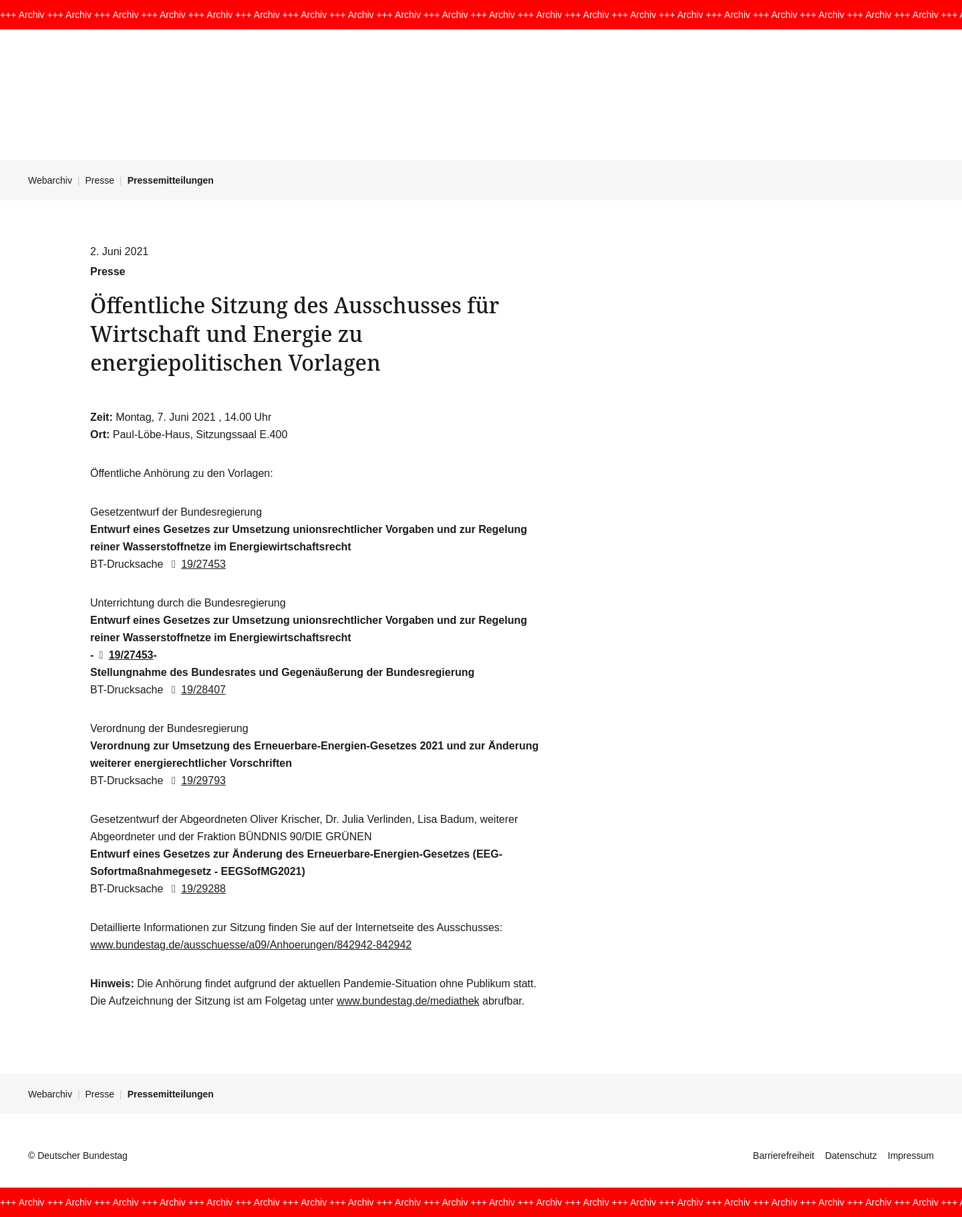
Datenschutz (851, 1155)
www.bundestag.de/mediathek (408, 1001)
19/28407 (196, 689)
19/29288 (196, 888)
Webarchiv (50, 180)
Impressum (911, 1155)
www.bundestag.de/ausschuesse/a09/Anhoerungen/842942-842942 (251, 944)
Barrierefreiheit (783, 1155)
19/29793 (196, 780)
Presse (100, 180)
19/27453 (196, 564)
